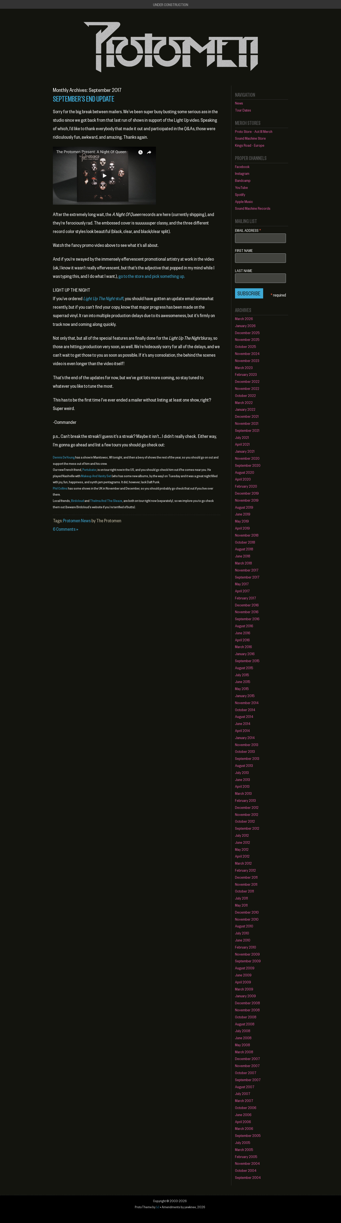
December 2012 (247, 807)
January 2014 (245, 737)
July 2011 (241, 898)
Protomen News (77, 520)
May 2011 (241, 905)
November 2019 (247, 500)
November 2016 (247, 611)
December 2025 (247, 332)
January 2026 (245, 325)
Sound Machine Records (252, 208)
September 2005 (248, 1135)
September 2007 (248, 1079)
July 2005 (242, 1142)
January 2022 (245, 409)
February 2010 (245, 947)
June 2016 (242, 632)
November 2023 (247, 360)
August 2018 (244, 549)
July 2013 (242, 772)
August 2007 (244, 1086)
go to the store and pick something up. (151, 276)
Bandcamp (243, 180)
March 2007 (244, 1100)
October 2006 (245, 1107)
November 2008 (247, 1009)
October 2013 (245, 751)
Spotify (240, 194)
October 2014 (245, 709)
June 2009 (243, 975)
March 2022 (244, 402)
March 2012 (243, 863)
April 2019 (242, 528)
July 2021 (242, 437)
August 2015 (244, 667)
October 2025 (245, 346)
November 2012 (246, 814)
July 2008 (242, 1030)
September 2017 (247, 577)
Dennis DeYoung (64, 457)
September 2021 (247, 430)
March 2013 (243, 793)
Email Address (248, 230)
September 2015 (247, 660)
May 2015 (242, 688)
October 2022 (245, 395)
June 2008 (243, 1037)
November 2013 (246, 744)
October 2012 (245, 821)
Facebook (242, 166)
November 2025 (247, 339)
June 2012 (242, 842)
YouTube (241, 187)
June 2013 (242, 779)
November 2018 (247, 535)
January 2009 (245, 995)
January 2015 (245, 695)
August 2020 (244, 472)
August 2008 (244, 1024)
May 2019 (242, 521)
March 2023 (244, 367)
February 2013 (245, 800)
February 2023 (246, 374)
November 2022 (247, 388)
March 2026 (244, 318)
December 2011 (246, 877)
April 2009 (243, 982)
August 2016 (244, 625)
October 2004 (246, 1170)
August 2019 (244, 507)
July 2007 (242, 1093)
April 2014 (242, 730)
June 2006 (243, 1114)
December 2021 (247, 416)
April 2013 (242, 786)
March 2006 (244, 1128)
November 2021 (246, 423)
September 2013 (247, 758)
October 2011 (244, 891)
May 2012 (242, 849)
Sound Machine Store (250, 138)
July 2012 (242, 835)
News (239, 103)
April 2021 (242, 444)
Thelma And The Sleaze (106, 501)
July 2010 (242, 933)
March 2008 (244, 1051)
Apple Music (244, 201)
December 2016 (247, 605)
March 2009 (244, 989)
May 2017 (242, 583)
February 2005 (246, 1156)
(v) (157, 1207)
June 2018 (242, 556)
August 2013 (244, 765)
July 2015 (242, 674)
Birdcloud (77, 501)
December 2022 (247, 381)
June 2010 (242, 940)
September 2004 (248, 1177)
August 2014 (244, 716)
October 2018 (245, 542)
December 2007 (247, 1058)
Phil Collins (60, 488)
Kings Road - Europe (249, 145)
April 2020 (243, 479)
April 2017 (242, 590)
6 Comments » (65, 529)
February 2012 (245, 870)
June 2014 (243, 723)
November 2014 (247, 702)
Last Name (243, 270)
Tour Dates (243, 110)
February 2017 (245, 597)
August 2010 (244, 926)
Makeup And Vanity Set (96, 476)
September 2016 (247, 618)
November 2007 (247, 1065)
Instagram (242, 173)
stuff (103, 298)
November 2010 (247, 919)
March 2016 (243, 646)
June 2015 (242, 681)
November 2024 (247, 353)
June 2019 (242, 514)
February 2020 (246, 486)
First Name (244, 250)
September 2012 (247, 828)
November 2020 (247, 458)
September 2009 (248, 960)
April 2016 (242, 639)
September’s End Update (83, 98)
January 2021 (244, 451)
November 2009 (247, 954)
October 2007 (245, 1072)
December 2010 (247, 912)
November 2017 (247, 570)
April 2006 (243, 1121)
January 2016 (245, 653)
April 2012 (242, 856)
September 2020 (247, 465)
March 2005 (244, 1149)
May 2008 (242, 1044)
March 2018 (243, 563)
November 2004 (247, 1163)
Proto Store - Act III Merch (253, 131)
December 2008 (247, 1002)
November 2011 (246, 884)
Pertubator (89, 469)
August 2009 (244, 968)
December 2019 (247, 493)
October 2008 (245, 1016)
